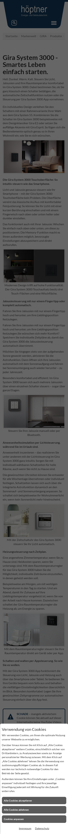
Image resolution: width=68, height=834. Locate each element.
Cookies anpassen (14, 819)
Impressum (25, 828)
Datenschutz (42, 828)
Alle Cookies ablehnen (16, 809)
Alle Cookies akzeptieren (18, 800)
